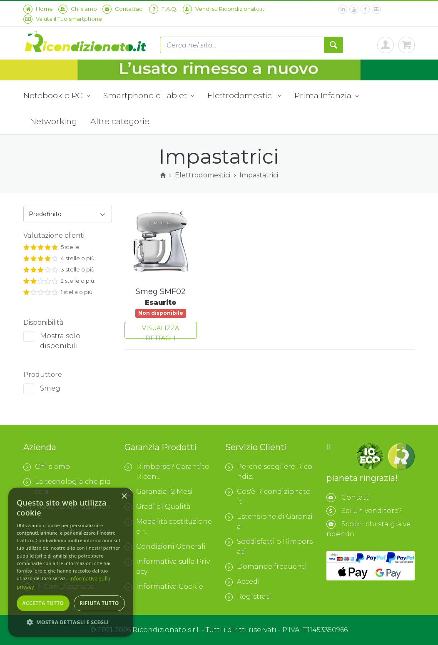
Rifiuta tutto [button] (99, 603)
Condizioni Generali (165, 547)
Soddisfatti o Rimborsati (269, 546)
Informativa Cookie (163, 587)
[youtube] (353, 9)
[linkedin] (342, 9)
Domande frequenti (266, 567)
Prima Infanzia (326, 96)
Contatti (356, 497)
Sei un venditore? (371, 511)
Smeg (50, 388)
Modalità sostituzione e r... (168, 526)
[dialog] (70, 562)
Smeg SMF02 (161, 291)
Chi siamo (46, 467)
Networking (53, 121)
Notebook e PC (56, 96)
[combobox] (67, 214)
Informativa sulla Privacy (167, 566)
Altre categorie (119, 121)
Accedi (242, 582)
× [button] (124, 496)
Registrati (248, 597)
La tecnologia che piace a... (67, 487)
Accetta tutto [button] (43, 603)
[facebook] (365, 9)
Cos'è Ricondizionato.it (268, 497)
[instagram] (376, 9)
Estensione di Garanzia (269, 521)
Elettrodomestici (244, 96)
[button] (71, 622)
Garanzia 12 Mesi (158, 492)
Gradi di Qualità (157, 507)
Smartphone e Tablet (148, 96)
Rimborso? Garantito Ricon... (166, 472)
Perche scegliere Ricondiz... (268, 472)
